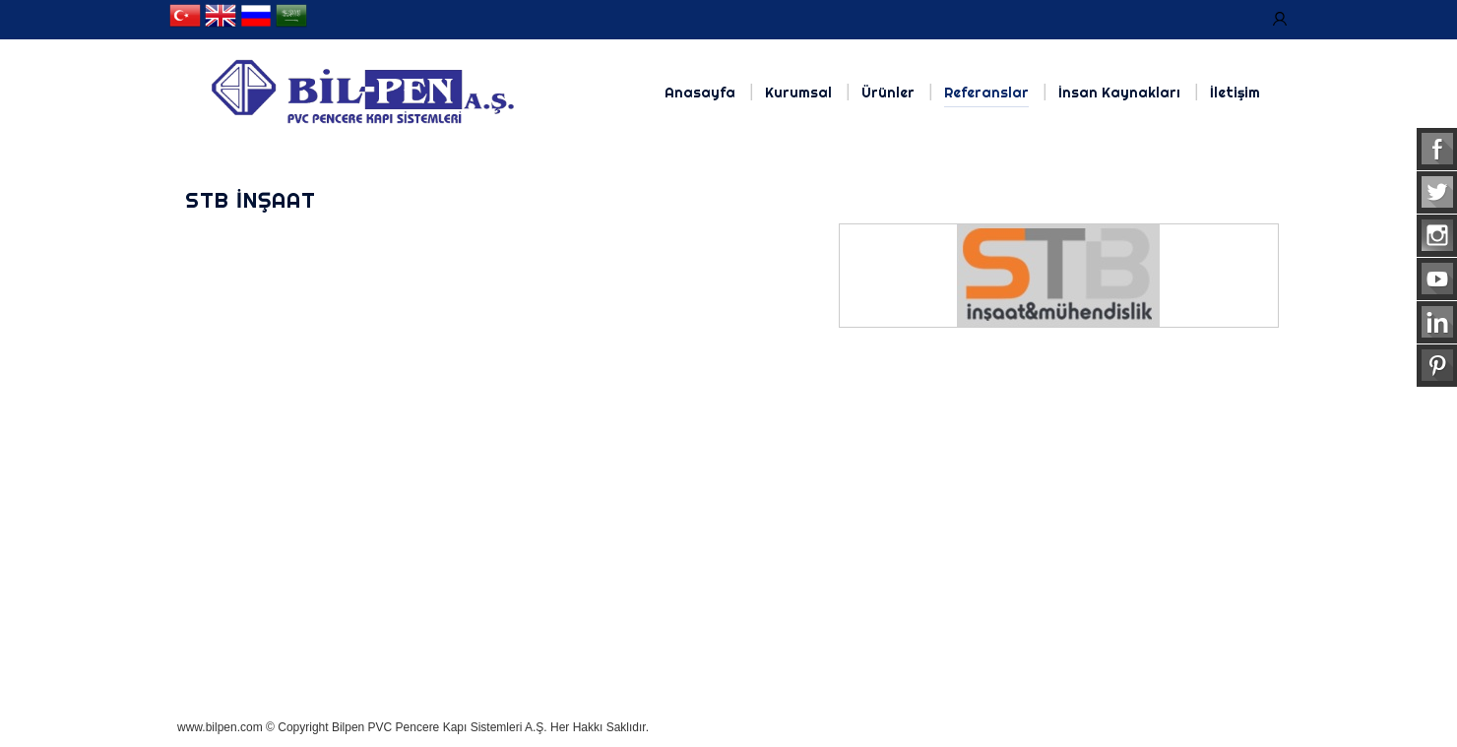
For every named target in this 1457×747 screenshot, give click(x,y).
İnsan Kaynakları (1119, 92)
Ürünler (888, 92)
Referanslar (986, 92)
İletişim (1235, 92)
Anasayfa (700, 92)
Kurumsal (798, 92)
